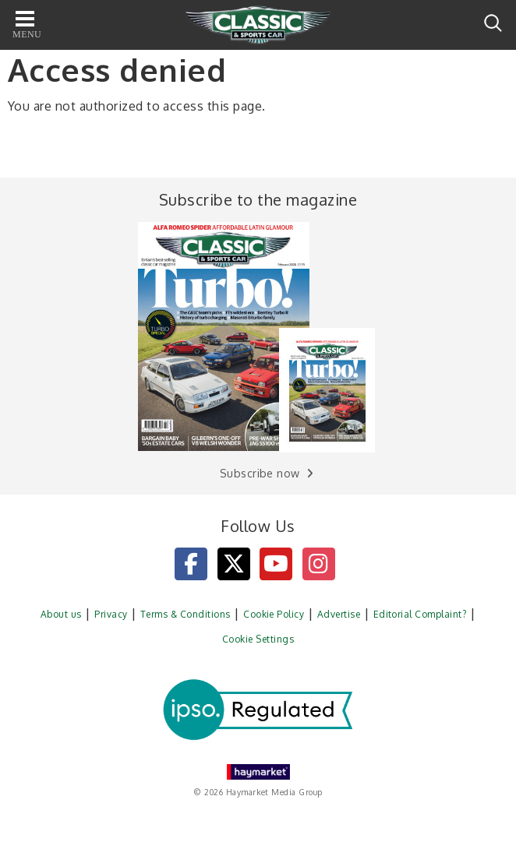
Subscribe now (260, 473)
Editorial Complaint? (420, 614)
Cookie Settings (258, 639)
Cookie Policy (273, 614)
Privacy (110, 614)
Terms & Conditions (185, 614)
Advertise (338, 614)
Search (493, 23)
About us (61, 614)
